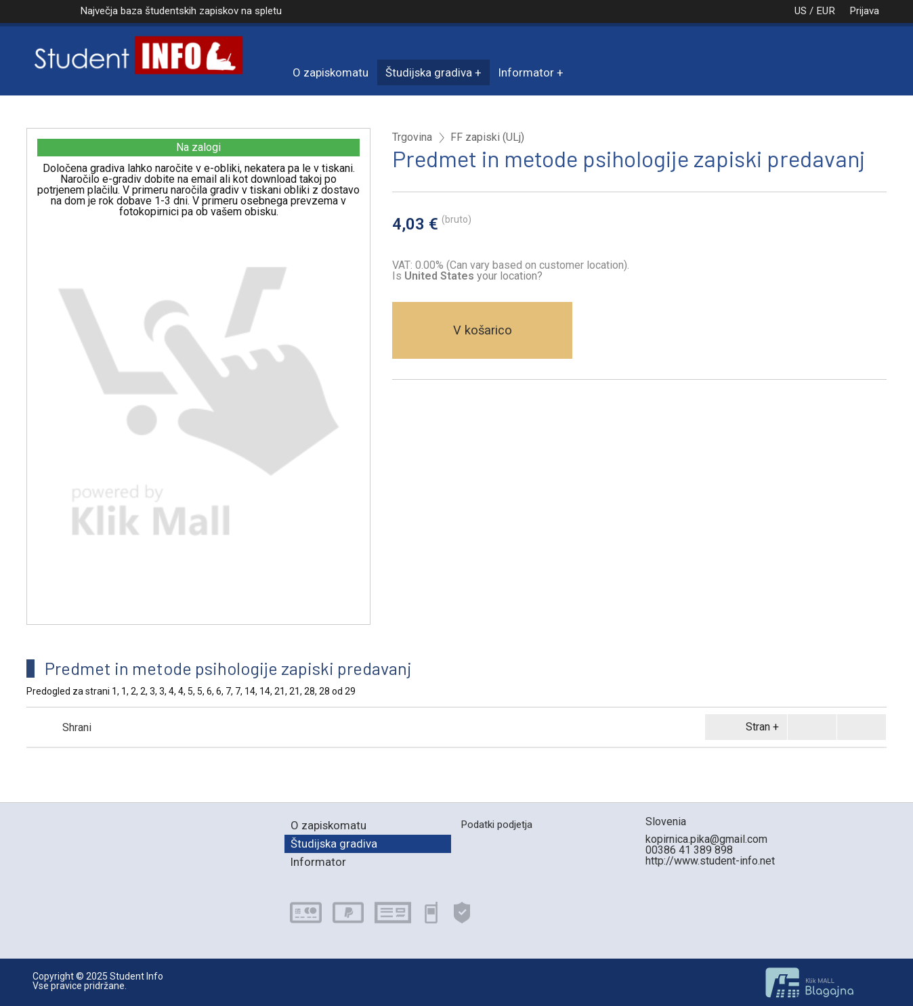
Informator (526, 72)
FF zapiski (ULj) (487, 137)
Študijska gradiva (428, 72)
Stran (743, 727)
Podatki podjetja (496, 824)
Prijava (864, 11)
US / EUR (800, 11)
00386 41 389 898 (689, 850)
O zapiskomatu (330, 72)
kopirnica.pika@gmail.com (706, 839)
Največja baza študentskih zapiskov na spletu (181, 11)
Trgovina (412, 137)
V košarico (482, 330)
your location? (473, 275)
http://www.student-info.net (710, 860)
